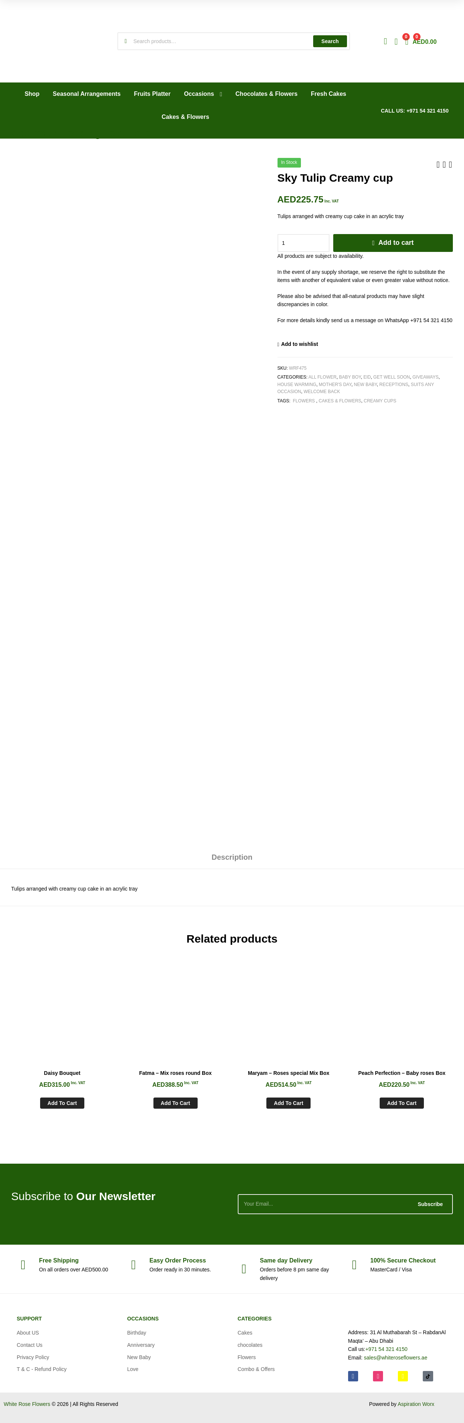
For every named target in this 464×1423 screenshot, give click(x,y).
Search (330, 41)
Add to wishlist (299, 344)
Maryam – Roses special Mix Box (288, 1073)
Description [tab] (231, 857)
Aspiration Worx (416, 1404)
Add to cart (396, 242)
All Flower (322, 377)
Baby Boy (350, 377)
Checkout (403, 1260)
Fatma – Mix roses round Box (175, 1073)
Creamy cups (380, 400)
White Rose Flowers (27, 1404)
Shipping (59, 1260)
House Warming (297, 384)
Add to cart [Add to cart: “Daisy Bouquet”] (62, 1103)
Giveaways (425, 377)
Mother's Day (335, 384)
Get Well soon (391, 377)
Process (177, 1260)
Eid (367, 377)
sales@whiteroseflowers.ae (396, 1358)
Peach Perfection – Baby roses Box (401, 1073)
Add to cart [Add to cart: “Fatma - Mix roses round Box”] (175, 1103)
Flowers (304, 400)
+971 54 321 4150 (386, 1349)
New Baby (365, 384)
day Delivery (286, 1260)
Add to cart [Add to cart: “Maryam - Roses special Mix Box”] (288, 1103)
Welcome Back (322, 391)
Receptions (393, 384)
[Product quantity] (304, 243)
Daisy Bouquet (62, 1073)
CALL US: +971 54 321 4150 (414, 111)
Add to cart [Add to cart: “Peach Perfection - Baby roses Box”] (401, 1103)
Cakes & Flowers (340, 400)
